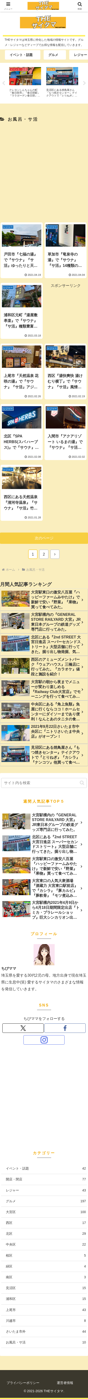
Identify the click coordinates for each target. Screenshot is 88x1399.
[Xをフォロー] (22, 1028)
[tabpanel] (25, 82)
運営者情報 (65, 1383)
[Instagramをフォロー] (44, 1040)
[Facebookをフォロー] (64, 1028)
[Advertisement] (44, 171)
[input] (44, 783)
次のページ (44, 538)
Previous (3, 83)
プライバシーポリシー (23, 1383)
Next (84, 83)
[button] (82, 783)
